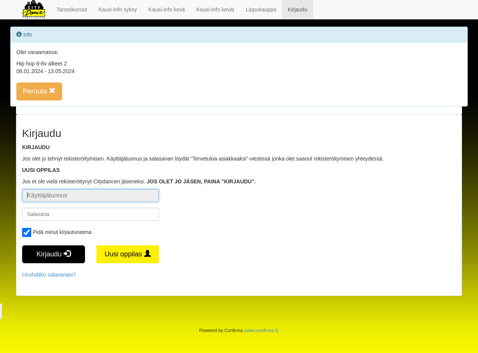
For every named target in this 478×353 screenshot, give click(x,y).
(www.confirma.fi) (261, 330)
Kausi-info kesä (166, 9)
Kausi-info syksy (117, 9)
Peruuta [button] (39, 91)
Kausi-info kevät (215, 9)
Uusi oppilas (127, 254)
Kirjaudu (297, 9)
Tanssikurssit (71, 9)
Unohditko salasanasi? (49, 275)
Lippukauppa (261, 9)
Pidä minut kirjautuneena (56, 232)
